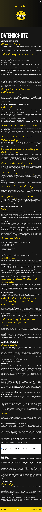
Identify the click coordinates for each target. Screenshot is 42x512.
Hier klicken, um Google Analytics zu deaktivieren (10, 361)
